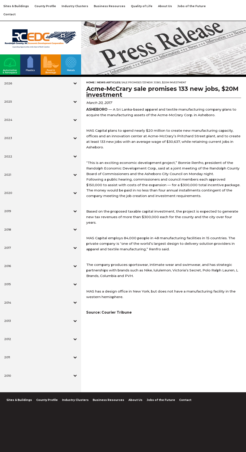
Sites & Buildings (16, 6)
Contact (9, 14)
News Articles (108, 82)
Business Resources (109, 6)
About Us (165, 6)
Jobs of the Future (191, 6)
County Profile (45, 6)
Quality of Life (141, 6)
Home (90, 82)
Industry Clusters (75, 6)
